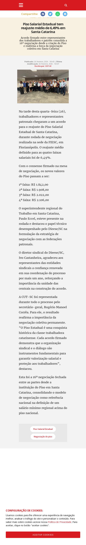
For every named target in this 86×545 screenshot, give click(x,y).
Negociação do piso (43, 436)
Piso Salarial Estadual (43, 429)
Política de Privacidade (59, 522)
